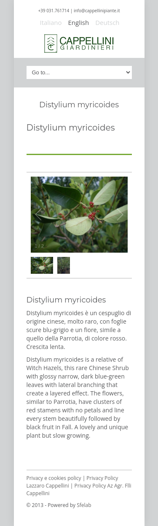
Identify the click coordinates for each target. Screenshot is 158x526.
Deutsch (107, 22)
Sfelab (84, 505)
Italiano (51, 22)
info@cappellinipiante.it (97, 11)
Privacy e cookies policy (54, 478)
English (78, 22)
